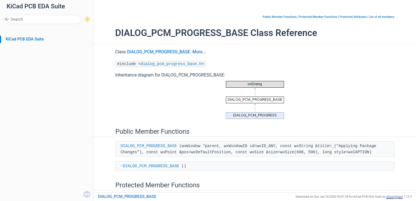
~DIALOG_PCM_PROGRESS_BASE (150, 166)
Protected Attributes (353, 17)
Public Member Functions (280, 17)
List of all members (382, 17)
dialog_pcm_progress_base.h (171, 64)
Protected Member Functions (318, 17)
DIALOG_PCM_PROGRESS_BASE (158, 51)
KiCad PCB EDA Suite (25, 39)
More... (199, 51)
